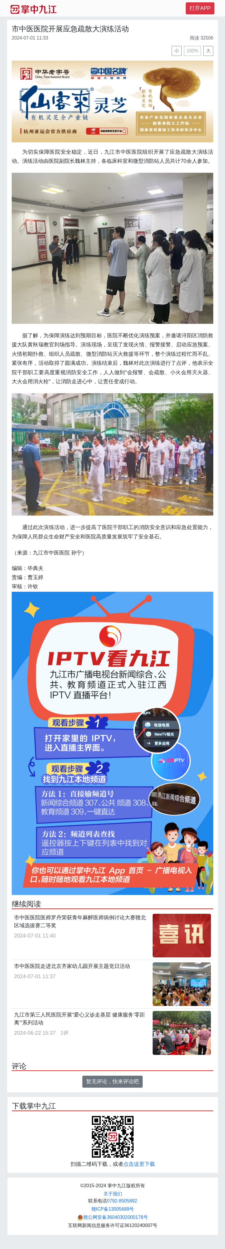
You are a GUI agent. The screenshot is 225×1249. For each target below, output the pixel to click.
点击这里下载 (139, 1164)
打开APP (200, 8)
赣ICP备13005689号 (112, 1209)
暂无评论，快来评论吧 (112, 1081)
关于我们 (112, 1193)
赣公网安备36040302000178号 (112, 1217)
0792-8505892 (122, 1200)
